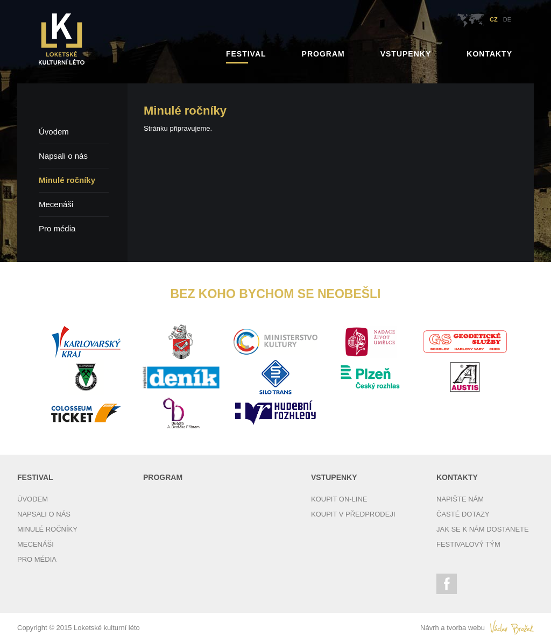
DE (507, 19)
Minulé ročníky (67, 180)
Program (323, 54)
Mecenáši (56, 204)
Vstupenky (406, 54)
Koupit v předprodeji (353, 514)
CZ (494, 19)
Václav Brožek (512, 627)
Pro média (57, 228)
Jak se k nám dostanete (482, 529)
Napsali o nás (63, 155)
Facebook (446, 584)
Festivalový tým (468, 544)
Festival (246, 54)
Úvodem (54, 131)
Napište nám (460, 499)
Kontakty (489, 54)
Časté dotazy (463, 514)
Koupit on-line (339, 499)
